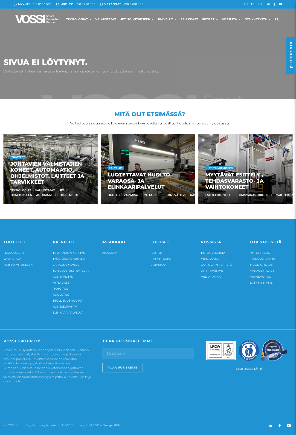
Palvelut (167, 19)
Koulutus (61, 293)
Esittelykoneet (216, 195)
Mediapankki (211, 275)
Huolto (113, 195)
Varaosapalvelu (66, 263)
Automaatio (46, 195)
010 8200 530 (85, 4)
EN (246, 4)
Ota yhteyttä (258, 19)
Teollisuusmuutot (68, 299)
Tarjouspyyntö (263, 257)
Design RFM (112, 424)
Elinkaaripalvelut (68, 311)
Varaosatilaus (262, 269)
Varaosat (131, 195)
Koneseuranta (65, 305)
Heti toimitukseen (137, 19)
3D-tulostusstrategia (71, 269)
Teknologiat (79, 19)
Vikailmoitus (260, 275)
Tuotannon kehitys (69, 251)
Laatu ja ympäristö (216, 263)
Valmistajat (105, 19)
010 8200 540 (133, 4)
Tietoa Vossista (213, 251)
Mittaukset (152, 195)
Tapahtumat (161, 257)
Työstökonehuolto (69, 257)
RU (260, 4)
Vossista (231, 19)
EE (252, 4)
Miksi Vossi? (210, 257)
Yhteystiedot (261, 251)
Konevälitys (175, 195)
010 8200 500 (42, 4)
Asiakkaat (189, 19)
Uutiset (210, 19)
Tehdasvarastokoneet (252, 195)
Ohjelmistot (70, 195)
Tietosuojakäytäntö (247, 367)
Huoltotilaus (261, 263)
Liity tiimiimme (212, 269)
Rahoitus (60, 287)
